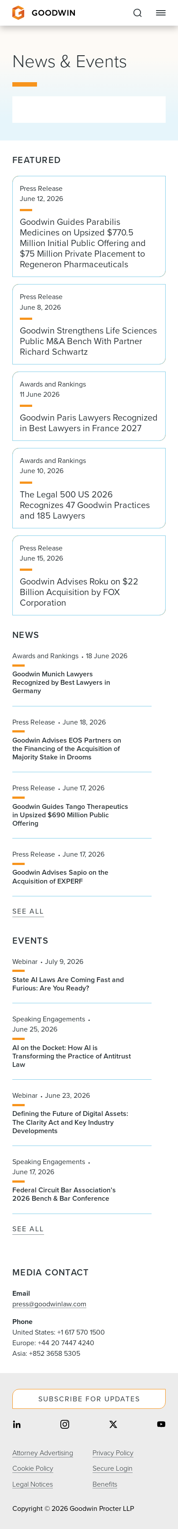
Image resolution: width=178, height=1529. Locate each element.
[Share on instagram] (64, 1425)
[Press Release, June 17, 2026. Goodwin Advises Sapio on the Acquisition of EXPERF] (82, 867)
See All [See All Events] (28, 1229)
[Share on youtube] (161, 1425)
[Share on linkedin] (16, 1425)
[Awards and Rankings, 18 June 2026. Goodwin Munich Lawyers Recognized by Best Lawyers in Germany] (82, 673)
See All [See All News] (28, 911)
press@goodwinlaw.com (49, 1304)
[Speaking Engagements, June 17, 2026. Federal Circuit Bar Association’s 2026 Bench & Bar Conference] (82, 1180)
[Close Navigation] (161, 13)
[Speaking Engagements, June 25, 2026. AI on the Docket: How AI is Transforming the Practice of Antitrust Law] (82, 1041)
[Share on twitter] (113, 1425)
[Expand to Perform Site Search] (137, 13)
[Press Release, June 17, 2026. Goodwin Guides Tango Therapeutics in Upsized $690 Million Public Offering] (82, 805)
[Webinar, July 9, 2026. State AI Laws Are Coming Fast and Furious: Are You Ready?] (82, 975)
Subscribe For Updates (89, 1399)
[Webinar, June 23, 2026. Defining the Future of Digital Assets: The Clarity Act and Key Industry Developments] (82, 1113)
